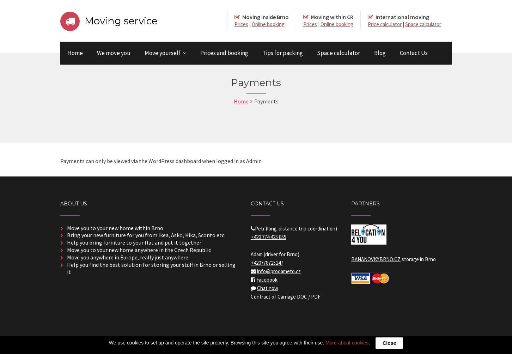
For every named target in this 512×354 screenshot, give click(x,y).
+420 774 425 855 (268, 237)
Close (389, 343)
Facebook (267, 279)
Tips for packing (282, 53)
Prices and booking (224, 53)
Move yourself (163, 53)
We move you (113, 53)
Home (75, 53)
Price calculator (385, 24)
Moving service (121, 21)
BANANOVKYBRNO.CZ (376, 259)
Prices (241, 24)
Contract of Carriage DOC (279, 296)
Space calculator (423, 24)
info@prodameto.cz (279, 271)
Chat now (267, 288)
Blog (380, 53)
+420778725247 (267, 262)
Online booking (268, 24)
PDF (316, 296)
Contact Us (414, 53)
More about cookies (346, 343)
